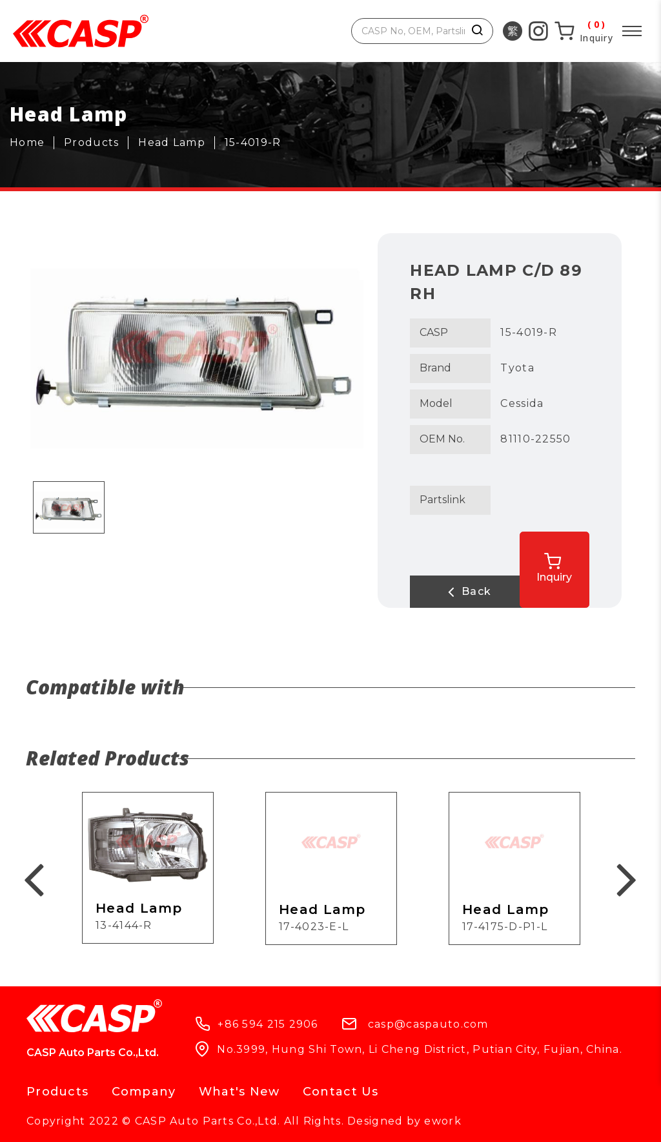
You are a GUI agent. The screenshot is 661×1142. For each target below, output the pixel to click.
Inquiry (565, 565)
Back (462, 591)
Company (144, 1092)
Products (57, 1092)
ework (442, 1121)
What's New (239, 1092)
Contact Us (341, 1092)
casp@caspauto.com (428, 1024)
